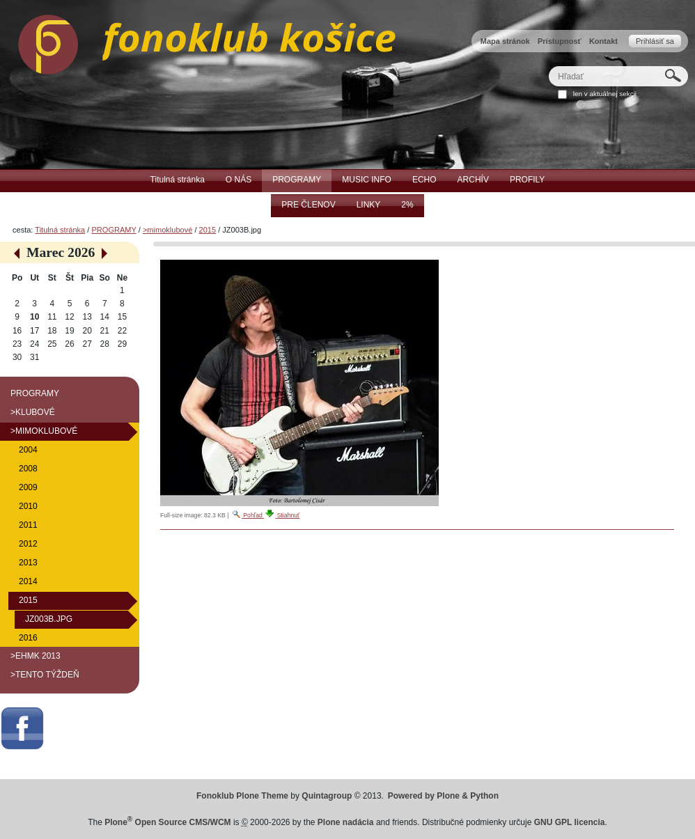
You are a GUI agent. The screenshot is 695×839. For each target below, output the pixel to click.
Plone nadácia (346, 822)
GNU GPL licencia (569, 822)
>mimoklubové (167, 230)
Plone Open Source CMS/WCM (167, 822)
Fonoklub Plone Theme (242, 796)
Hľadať (548, 65)
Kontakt (603, 41)
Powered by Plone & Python (443, 796)
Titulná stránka (60, 230)
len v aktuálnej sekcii (605, 93)
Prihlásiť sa (655, 41)
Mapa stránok (505, 41)
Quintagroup (327, 796)
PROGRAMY (113, 230)
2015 (208, 230)
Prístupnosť (559, 41)
